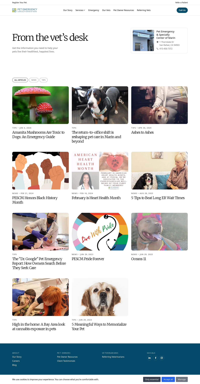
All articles (20, 80)
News (33, 80)
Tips (43, 80)
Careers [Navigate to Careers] (16, 360)
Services (80, 10)
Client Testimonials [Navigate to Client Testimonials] (66, 360)
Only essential (152, 379)
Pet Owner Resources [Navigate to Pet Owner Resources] (124, 10)
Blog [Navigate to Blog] (14, 365)
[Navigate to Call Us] (182, 10)
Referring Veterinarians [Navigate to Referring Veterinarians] (113, 356)
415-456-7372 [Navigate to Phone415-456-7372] (165, 48)
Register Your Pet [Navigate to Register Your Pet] (19, 2)
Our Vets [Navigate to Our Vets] (106, 10)
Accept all (168, 379)
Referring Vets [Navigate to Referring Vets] (144, 10)
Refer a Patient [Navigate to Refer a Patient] (181, 2)
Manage (182, 379)
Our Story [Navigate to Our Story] (67, 10)
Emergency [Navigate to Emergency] (93, 10)
